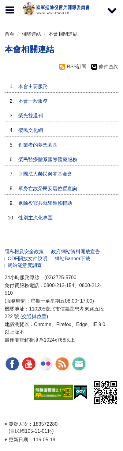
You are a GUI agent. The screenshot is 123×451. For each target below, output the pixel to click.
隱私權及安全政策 (24, 251)
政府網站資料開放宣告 (75, 251)
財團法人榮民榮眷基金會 (45, 173)
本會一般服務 (33, 101)
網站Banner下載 (72, 258)
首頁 (9, 34)
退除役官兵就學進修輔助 (45, 203)
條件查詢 (108, 66)
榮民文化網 (30, 130)
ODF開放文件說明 (27, 258)
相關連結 (31, 34)
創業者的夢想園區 (38, 144)
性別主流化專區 (35, 217)
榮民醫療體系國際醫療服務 (47, 159)
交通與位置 (34, 316)
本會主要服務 (33, 86)
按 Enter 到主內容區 (27, 4)
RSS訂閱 (77, 66)
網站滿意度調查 (25, 265)
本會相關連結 (63, 34)
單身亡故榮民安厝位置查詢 (47, 188)
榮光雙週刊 (30, 115)
